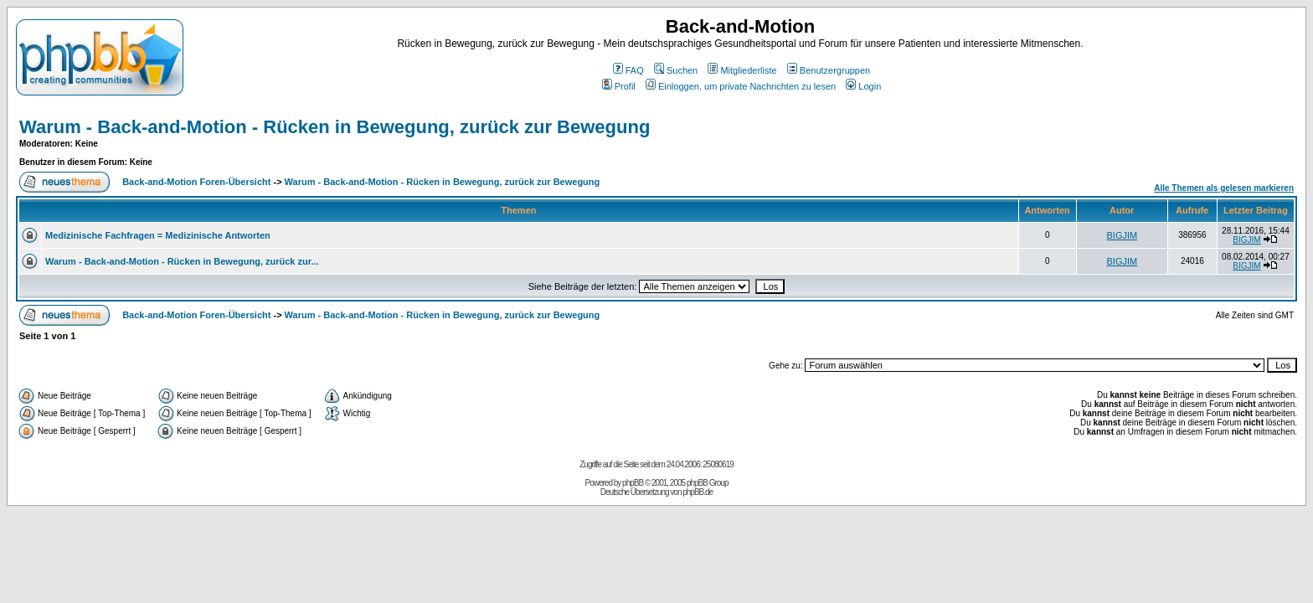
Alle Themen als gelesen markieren (1224, 188)
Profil (619, 86)
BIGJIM (1122, 235)
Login (863, 86)
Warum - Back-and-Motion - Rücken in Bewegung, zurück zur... (182, 261)
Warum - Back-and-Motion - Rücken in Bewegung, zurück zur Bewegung (334, 126)
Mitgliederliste (742, 70)
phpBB (632, 482)
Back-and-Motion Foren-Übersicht (196, 182)
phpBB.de (697, 492)
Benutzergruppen (828, 70)
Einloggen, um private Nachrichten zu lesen (741, 86)
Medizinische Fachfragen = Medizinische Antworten (157, 235)
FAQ (628, 70)
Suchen (676, 70)
